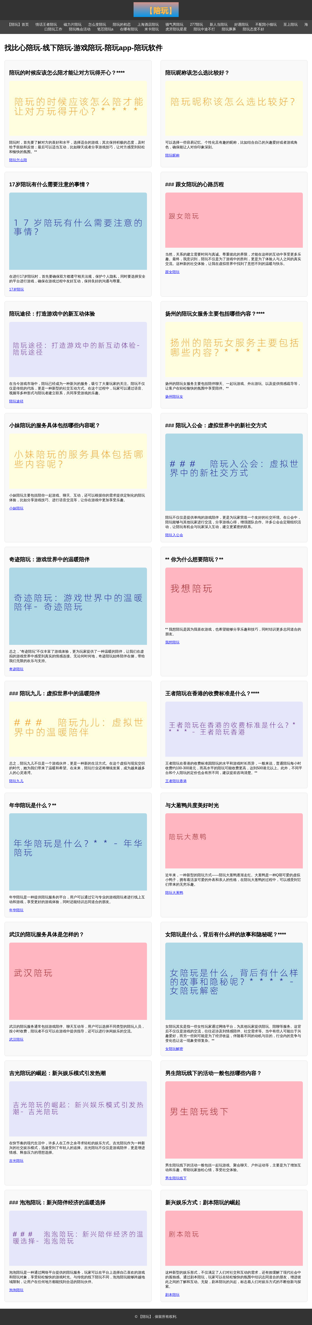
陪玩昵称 (172, 155)
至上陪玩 (290, 24)
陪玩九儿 (16, 781)
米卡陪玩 (151, 29)
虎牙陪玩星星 (176, 29)
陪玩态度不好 (253, 29)
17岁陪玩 (16, 289)
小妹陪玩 (16, 508)
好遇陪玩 (241, 24)
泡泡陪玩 (16, 1290)
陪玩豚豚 (229, 29)
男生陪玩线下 (176, 1178)
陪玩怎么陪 (18, 160)
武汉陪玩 (16, 1039)
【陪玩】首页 (18, 24)
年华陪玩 (16, 910)
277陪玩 (196, 24)
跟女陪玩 (172, 272)
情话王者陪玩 (46, 24)
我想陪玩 (172, 642)
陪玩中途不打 (204, 29)
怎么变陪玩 (97, 24)
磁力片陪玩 (73, 24)
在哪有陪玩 (129, 29)
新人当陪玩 (219, 24)
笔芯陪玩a (105, 29)
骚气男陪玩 (174, 24)
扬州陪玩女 (174, 396)
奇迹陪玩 (16, 669)
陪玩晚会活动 (79, 29)
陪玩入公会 (174, 535)
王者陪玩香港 (176, 781)
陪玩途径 (16, 401)
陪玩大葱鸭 (174, 893)
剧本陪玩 (172, 1295)
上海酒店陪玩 (148, 24)
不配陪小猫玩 (266, 24)
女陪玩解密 (174, 1049)
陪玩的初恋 (122, 24)
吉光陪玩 (16, 1161)
